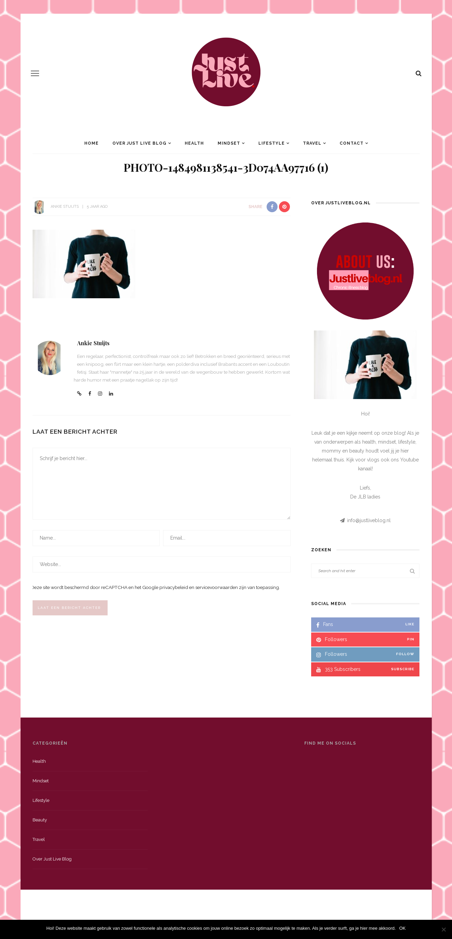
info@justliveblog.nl (369, 520)
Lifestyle (271, 143)
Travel (312, 143)
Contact (352, 143)
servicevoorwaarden (216, 587)
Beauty (40, 819)
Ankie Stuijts (65, 206)
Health (194, 143)
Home (91, 143)
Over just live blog (52, 859)
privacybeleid (173, 587)
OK (402, 928)
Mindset (229, 143)
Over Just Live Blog (139, 143)
